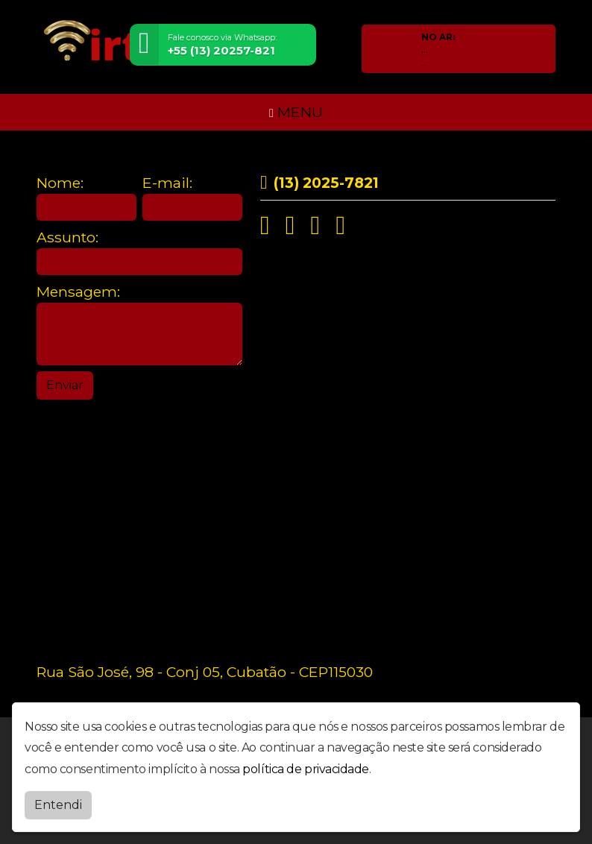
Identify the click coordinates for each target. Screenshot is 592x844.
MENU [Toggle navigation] (296, 112)
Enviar (65, 385)
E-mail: (167, 183)
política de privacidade (305, 769)
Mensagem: (78, 292)
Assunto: (67, 237)
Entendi (58, 805)
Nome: (60, 183)
